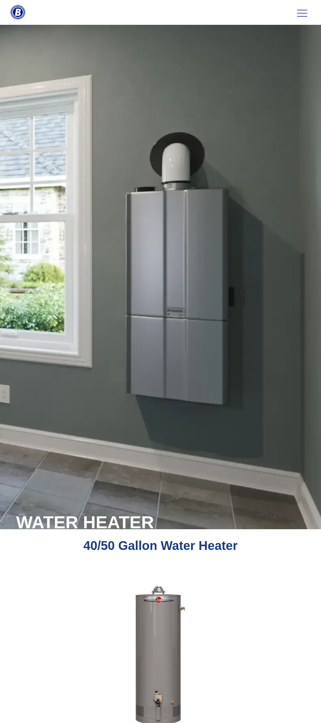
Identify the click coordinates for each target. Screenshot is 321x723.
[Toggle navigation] (302, 13)
